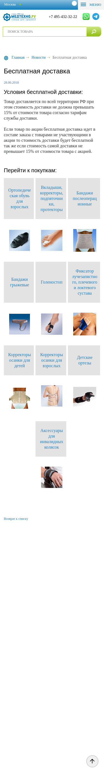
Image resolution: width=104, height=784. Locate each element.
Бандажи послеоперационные (85, 198)
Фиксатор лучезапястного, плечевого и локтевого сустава (84, 282)
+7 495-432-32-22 (63, 17)
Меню (94, 4)
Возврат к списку (16, 519)
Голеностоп (51, 282)
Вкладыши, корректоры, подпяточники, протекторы (51, 198)
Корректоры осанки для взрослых (51, 360)
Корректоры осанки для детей (19, 360)
